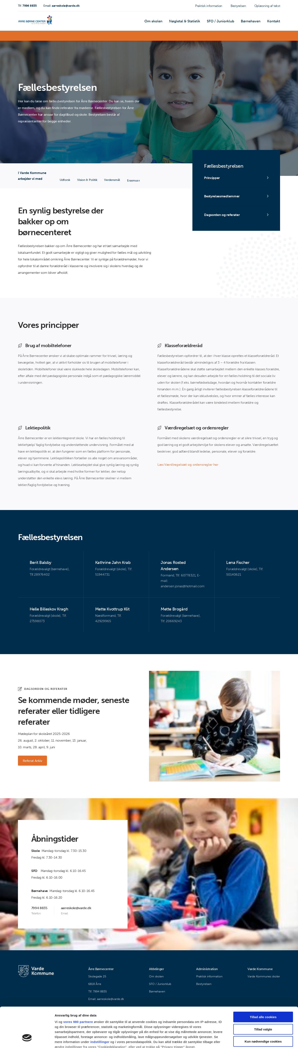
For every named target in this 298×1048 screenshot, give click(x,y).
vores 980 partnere (78, 988)
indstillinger (100, 1008)
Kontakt (274, 22)
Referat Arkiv (32, 761)
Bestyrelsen (238, 6)
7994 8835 (27, 6)
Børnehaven (251, 22)
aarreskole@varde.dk (61, 6)
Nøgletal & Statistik (188, 22)
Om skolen (159, 22)
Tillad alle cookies (263, 983)
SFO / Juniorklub (223, 22)
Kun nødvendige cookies (263, 1008)
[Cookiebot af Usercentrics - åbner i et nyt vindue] (27, 1040)
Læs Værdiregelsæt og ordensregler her (187, 465)
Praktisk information (208, 6)
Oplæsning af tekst (267, 6)
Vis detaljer (216, 1040)
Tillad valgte (263, 995)
